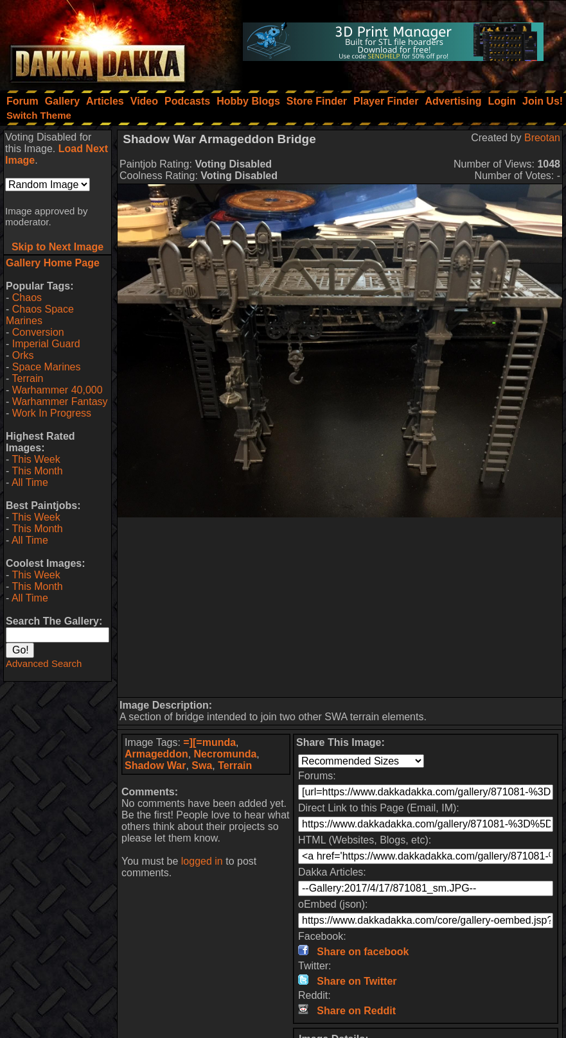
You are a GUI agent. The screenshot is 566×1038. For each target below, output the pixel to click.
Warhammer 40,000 (57, 390)
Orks (23, 355)
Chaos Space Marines (40, 315)
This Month (37, 470)
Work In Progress (51, 413)
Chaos (27, 297)
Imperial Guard (46, 343)
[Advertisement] (340, 607)
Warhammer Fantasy (60, 401)
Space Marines (46, 366)
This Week (36, 459)
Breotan (542, 137)
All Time (30, 482)
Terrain (27, 378)
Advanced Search (44, 663)
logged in (202, 861)
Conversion (38, 332)
